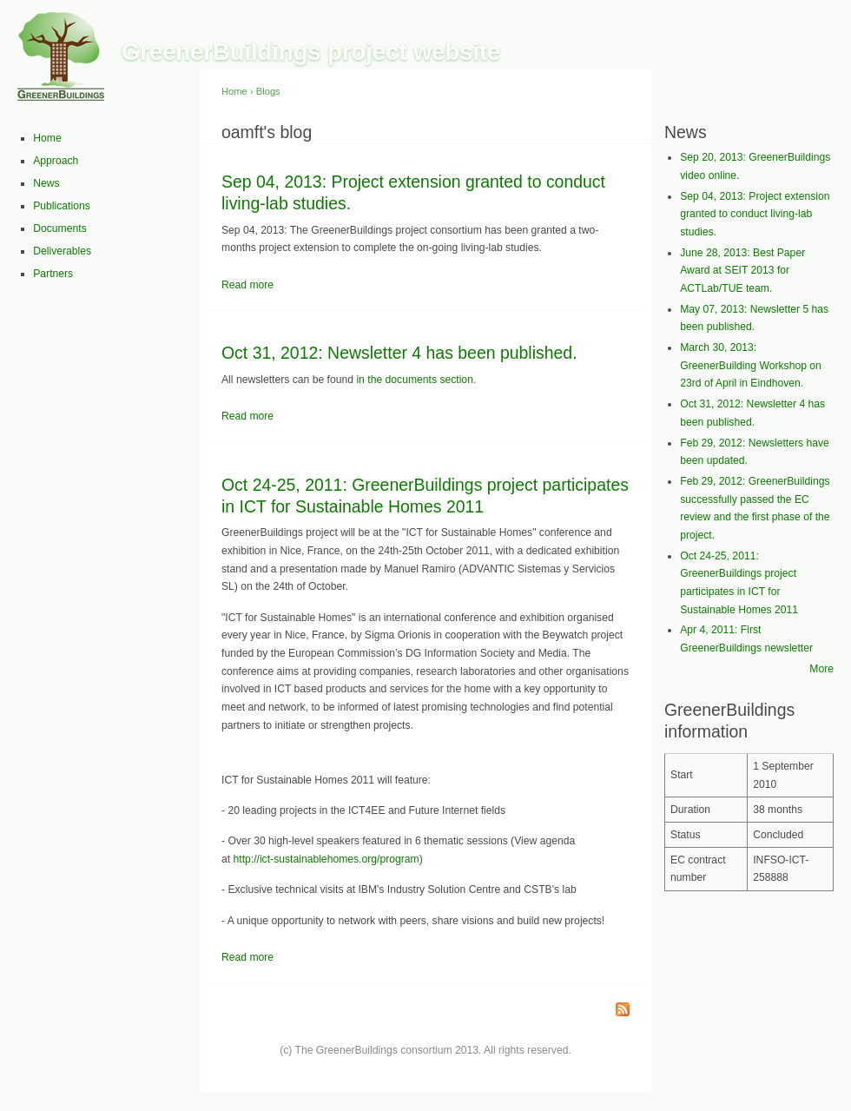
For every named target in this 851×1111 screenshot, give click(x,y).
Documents (59, 228)
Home (47, 138)
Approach (55, 161)
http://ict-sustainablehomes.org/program (326, 859)
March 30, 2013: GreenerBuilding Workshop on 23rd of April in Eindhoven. (750, 365)
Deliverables (62, 251)
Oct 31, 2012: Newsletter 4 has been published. (399, 352)
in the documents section (414, 380)
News (46, 183)
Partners (53, 274)
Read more (247, 285)
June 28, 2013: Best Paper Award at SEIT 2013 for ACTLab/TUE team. (742, 270)
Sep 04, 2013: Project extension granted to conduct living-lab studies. (754, 214)
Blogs (268, 91)
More (821, 669)
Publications (61, 206)
